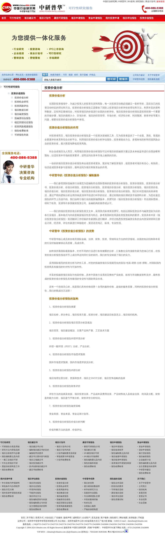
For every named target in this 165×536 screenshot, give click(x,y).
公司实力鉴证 (139, 75)
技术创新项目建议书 (38, 466)
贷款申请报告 (145, 450)
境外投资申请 (112, 18)
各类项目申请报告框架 (121, 463)
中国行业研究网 (110, 1)
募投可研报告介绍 (92, 446)
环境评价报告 (35, 489)
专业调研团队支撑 (92, 496)
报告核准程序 (117, 450)
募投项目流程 (117, 493)
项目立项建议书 (36, 460)
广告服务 (58, 517)
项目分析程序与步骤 (11, 453)
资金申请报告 (95, 18)
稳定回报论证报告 (24, 122)
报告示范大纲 (8, 489)
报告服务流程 (154, 79)
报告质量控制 (117, 499)
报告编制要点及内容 (11, 456)
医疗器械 (84, 75)
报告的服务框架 (91, 463)
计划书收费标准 (63, 460)
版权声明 (67, 517)
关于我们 (30, 517)
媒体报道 (161, 1)
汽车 (65, 75)
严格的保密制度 (91, 509)
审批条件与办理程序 (11, 486)
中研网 (96, 527)
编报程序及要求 (36, 453)
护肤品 (92, 75)
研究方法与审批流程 (11, 450)
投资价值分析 (21, 97)
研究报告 (140, 1)
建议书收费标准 (36, 470)
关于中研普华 (154, 75)
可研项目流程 (117, 489)
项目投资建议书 (36, 463)
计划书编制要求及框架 (66, 453)
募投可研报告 (61, 18)
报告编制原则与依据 (38, 499)
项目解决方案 (90, 450)
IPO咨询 (130, 1)
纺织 (76, 75)
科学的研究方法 (91, 489)
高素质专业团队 (91, 493)
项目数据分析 (21, 110)
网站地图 (123, 517)
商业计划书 (150, 1)
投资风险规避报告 (24, 126)
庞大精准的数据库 (92, 486)
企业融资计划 (145, 460)
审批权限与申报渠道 (65, 456)
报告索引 (114, 517)
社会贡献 (143, 503)
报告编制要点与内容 (38, 503)
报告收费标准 (21, 130)
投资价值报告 (147, 18)
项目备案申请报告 (119, 456)
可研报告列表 (21, 135)
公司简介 (143, 486)
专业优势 (143, 499)
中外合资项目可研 (10, 463)
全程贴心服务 (90, 506)
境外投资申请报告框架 (12, 493)
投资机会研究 (21, 102)
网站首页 (20, 75)
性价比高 (88, 503)
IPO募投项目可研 (91, 453)
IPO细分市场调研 (91, 456)
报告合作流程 (117, 483)
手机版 (141, 517)
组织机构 (143, 489)
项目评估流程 (117, 496)
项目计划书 (45, 18)
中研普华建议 (145, 470)
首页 (3, 18)
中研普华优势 (139, 79)
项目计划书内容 (63, 450)
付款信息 (49, 517)
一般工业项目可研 (10, 460)
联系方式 (40, 517)
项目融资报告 (21, 114)
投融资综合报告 (23, 118)
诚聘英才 (77, 517)
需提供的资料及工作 (11, 466)
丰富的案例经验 (91, 499)
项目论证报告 (35, 486)
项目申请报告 (78, 18)
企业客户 (86, 517)
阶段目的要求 (117, 486)
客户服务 (105, 517)
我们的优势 (89, 483)
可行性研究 (15, 18)
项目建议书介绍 (36, 446)
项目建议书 (30, 18)
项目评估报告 (129, 18)
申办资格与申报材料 (11, 483)
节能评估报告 (35, 493)
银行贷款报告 (145, 453)
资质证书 (143, 496)
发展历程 (143, 493)
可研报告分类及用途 (11, 446)
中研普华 (122, 1)
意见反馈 (95, 517)
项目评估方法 (35, 496)
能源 (71, 75)
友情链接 (133, 517)
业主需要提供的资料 (148, 466)
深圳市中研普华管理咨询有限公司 (42, 521)
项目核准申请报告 (119, 460)
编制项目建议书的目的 (39, 450)
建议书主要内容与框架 (39, 456)
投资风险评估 (21, 106)
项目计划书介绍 (63, 446)
